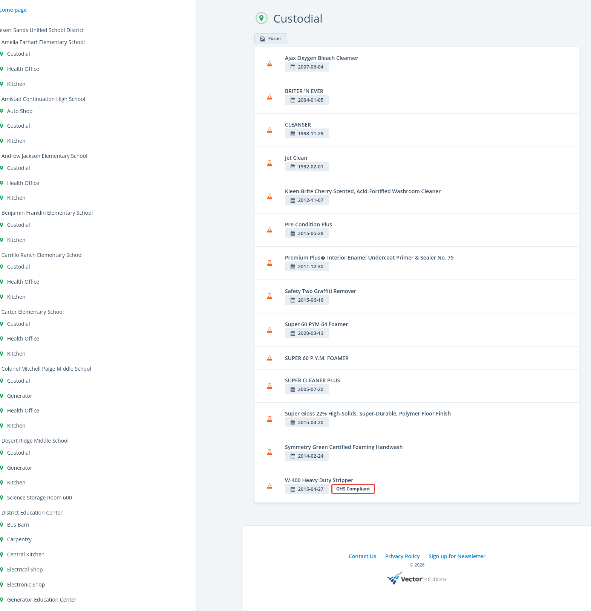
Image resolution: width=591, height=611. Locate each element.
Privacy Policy (402, 556)
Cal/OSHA (23, 134)
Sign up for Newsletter (457, 556)
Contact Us (362, 556)
